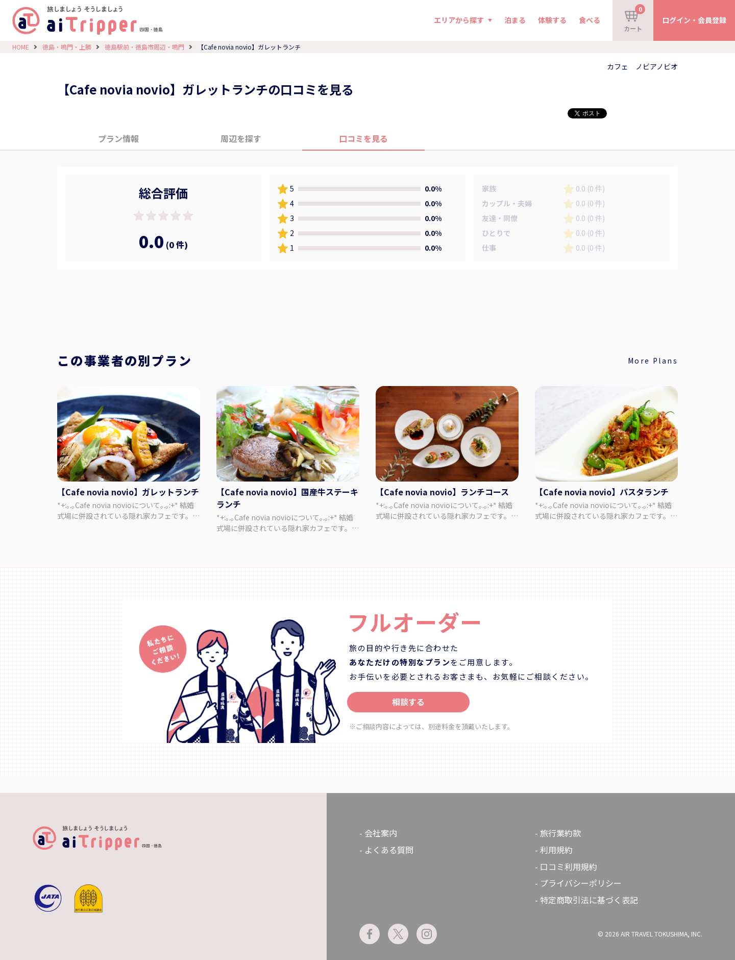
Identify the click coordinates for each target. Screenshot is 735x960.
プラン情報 (118, 138)
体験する (552, 20)
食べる (589, 20)
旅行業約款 (560, 833)
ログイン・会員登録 (694, 20)
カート (634, 18)
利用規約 (556, 850)
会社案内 (380, 833)
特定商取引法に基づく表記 (589, 900)
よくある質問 (388, 850)
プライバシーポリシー (581, 883)
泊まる (515, 20)
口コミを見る (363, 138)
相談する (408, 701)
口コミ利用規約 (568, 866)
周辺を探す (240, 138)
